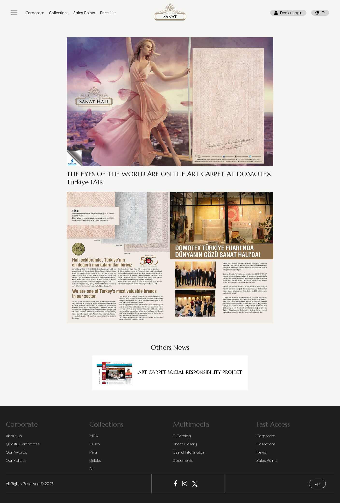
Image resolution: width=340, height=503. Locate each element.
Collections (59, 12)
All (91, 468)
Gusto (94, 444)
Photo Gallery (185, 444)
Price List (108, 12)
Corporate (35, 12)
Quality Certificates (23, 444)
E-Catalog (182, 435)
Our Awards (16, 452)
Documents (183, 460)
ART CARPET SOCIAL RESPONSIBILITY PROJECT (190, 372)
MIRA (93, 435)
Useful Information (189, 452)
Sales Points (84, 12)
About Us (14, 435)
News (261, 452)
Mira (93, 452)
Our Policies (16, 460)
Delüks (95, 460)
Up (317, 483)
